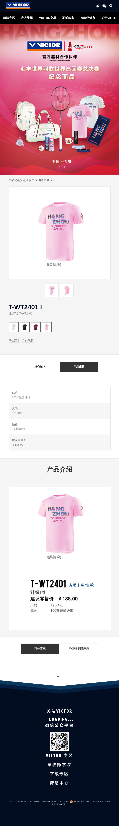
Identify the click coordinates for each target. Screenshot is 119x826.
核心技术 (14, 340)
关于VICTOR (109, 18)
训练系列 (43, 180)
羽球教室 (68, 18)
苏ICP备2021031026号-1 (60, 801)
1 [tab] (58, 676)
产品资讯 (27, 18)
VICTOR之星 (47, 18)
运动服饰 (28, 180)
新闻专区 (9, 18)
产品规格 (28, 340)
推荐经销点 (87, 18)
